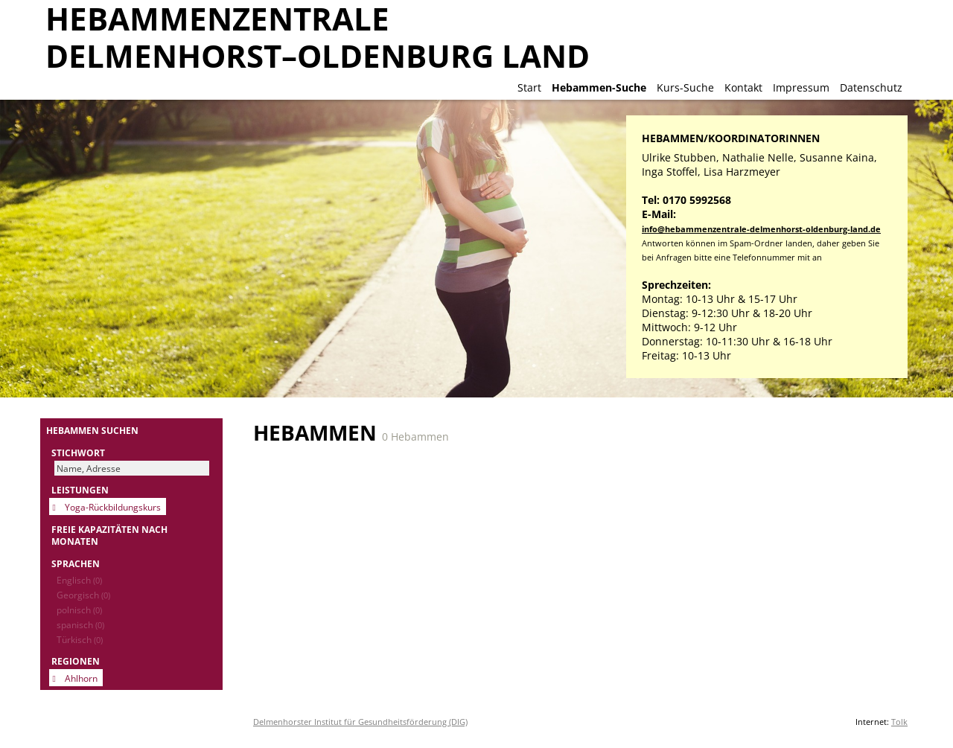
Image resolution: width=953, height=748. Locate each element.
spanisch (80, 624)
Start (529, 87)
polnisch (79, 610)
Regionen (75, 661)
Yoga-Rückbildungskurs (113, 507)
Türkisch (80, 639)
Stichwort (78, 452)
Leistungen (80, 490)
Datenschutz (871, 87)
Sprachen (75, 563)
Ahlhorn (81, 678)
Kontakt (743, 87)
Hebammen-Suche (599, 87)
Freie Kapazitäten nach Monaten (109, 535)
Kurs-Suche (685, 87)
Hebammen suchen (92, 430)
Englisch (79, 580)
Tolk (899, 721)
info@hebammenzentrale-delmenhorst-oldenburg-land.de (761, 228)
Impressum (801, 87)
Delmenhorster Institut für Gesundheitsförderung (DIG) (360, 721)
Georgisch (83, 595)
